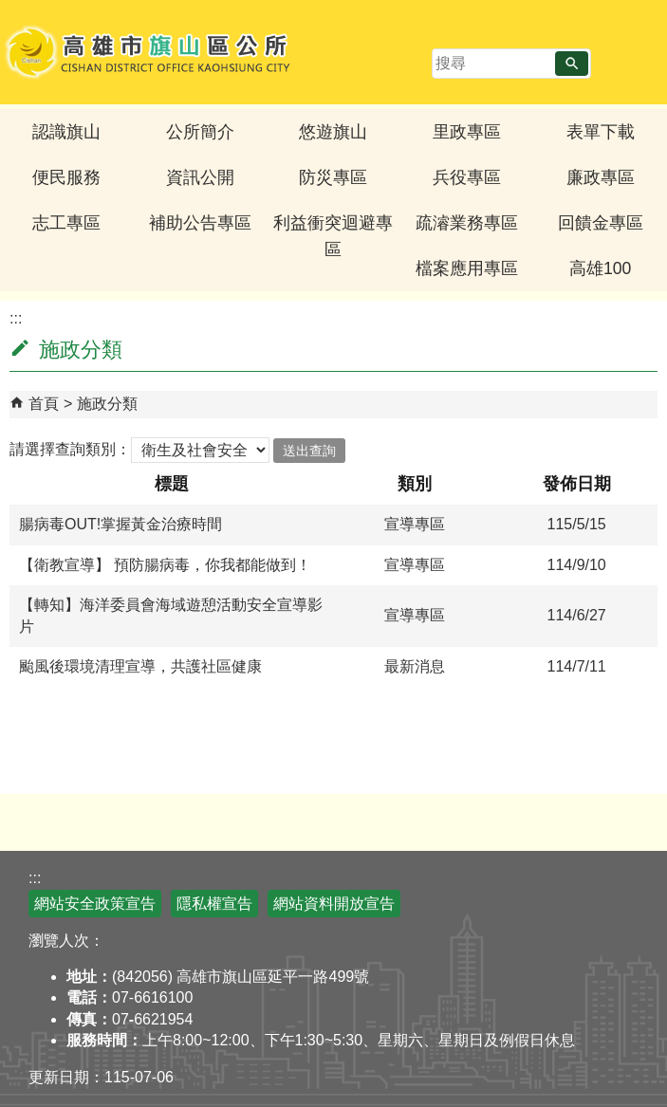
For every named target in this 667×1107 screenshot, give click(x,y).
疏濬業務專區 (467, 222)
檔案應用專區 (467, 268)
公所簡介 (200, 131)
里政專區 (467, 131)
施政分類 (107, 404)
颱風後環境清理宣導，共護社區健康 (140, 666)
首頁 (43, 404)
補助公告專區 (200, 222)
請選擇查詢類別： (70, 449)
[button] (571, 63)
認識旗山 (66, 131)
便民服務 (66, 177)
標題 (172, 483)
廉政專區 (600, 177)
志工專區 (66, 222)
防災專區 (333, 177)
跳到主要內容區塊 (9, 9)
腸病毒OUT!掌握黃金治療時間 (120, 524)
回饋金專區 (600, 222)
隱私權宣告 (214, 903)
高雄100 (600, 268)
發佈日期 (577, 483)
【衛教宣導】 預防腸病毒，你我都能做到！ (165, 565)
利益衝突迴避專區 (333, 236)
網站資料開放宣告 (334, 903)
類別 (415, 483)
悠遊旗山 (333, 131)
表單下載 (600, 131)
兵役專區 (467, 177)
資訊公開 (200, 177)
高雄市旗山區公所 (149, 52)
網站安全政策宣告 (95, 903)
